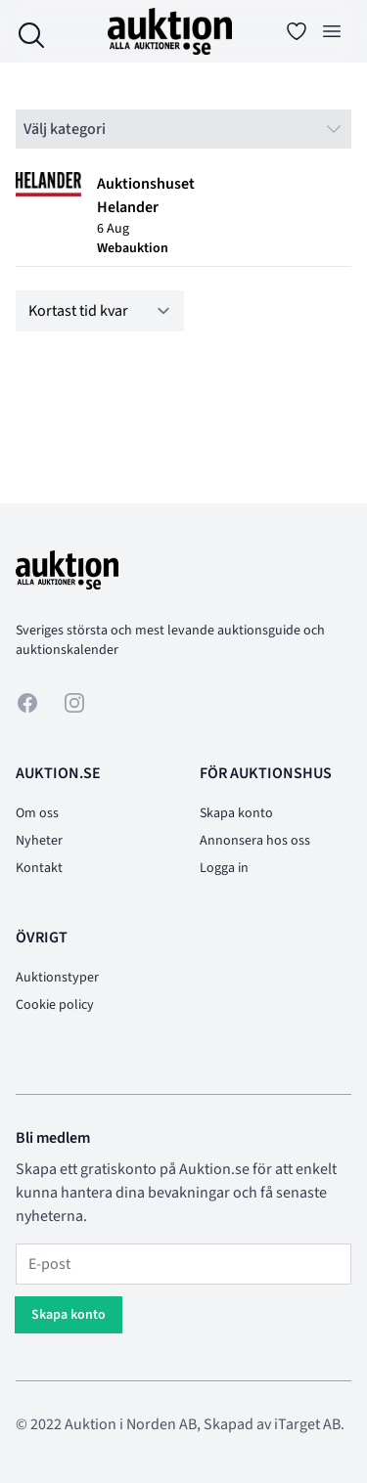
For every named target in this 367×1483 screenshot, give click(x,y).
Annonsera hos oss (255, 841)
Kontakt (39, 868)
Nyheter (39, 841)
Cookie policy (55, 1005)
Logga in (224, 868)
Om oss (37, 813)
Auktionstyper (57, 977)
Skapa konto (236, 813)
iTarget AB (307, 1424)
